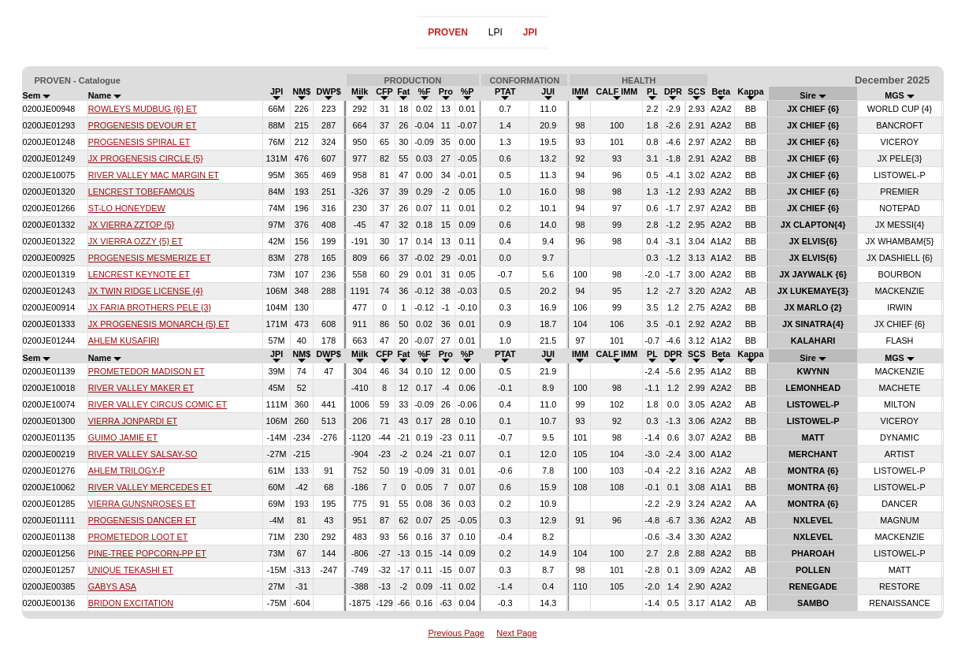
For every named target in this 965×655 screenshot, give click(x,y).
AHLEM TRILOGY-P (126, 470)
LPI (495, 32)
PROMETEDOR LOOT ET (138, 536)
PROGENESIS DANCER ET (142, 520)
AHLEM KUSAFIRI (123, 340)
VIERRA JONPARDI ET (133, 421)
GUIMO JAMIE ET (123, 437)
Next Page (516, 633)
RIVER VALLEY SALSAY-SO (143, 454)
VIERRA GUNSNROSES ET (142, 503)
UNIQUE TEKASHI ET (130, 570)
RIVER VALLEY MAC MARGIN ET (153, 175)
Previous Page (456, 633)
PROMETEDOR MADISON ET (146, 371)
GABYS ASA (112, 586)
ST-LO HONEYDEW (126, 208)
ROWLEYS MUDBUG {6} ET (142, 109)
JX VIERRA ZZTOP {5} (131, 224)
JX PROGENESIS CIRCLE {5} (145, 158)
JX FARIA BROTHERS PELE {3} (149, 307)
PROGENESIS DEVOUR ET (142, 125)
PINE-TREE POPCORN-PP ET (147, 553)
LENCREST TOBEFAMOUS (141, 191)
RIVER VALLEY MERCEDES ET (150, 487)
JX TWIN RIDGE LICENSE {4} (145, 291)
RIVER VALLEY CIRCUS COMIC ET (158, 404)
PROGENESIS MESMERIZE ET (149, 257)
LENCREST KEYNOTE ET (139, 274)
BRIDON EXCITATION (131, 603)
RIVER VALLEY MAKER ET (141, 388)
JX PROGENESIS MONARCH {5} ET (158, 324)
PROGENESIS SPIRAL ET (139, 142)
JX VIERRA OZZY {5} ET (135, 241)
